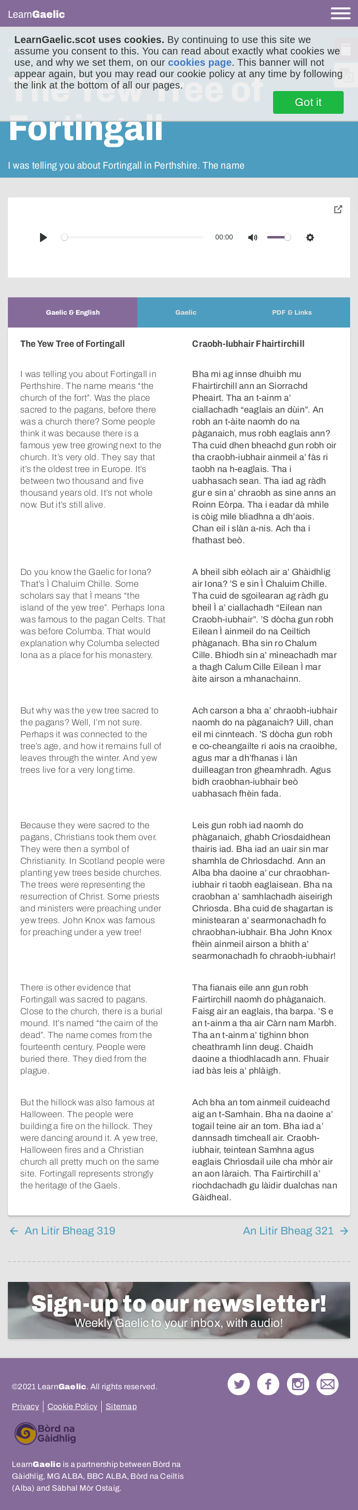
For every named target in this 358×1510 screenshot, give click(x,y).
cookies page (200, 62)
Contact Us (328, 1384)
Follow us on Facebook (268, 1384)
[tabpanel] (179, 772)
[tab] (72, 312)
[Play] (43, 237)
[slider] (132, 237)
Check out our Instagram (298, 1384)
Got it (308, 102)
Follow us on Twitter (239, 1384)
